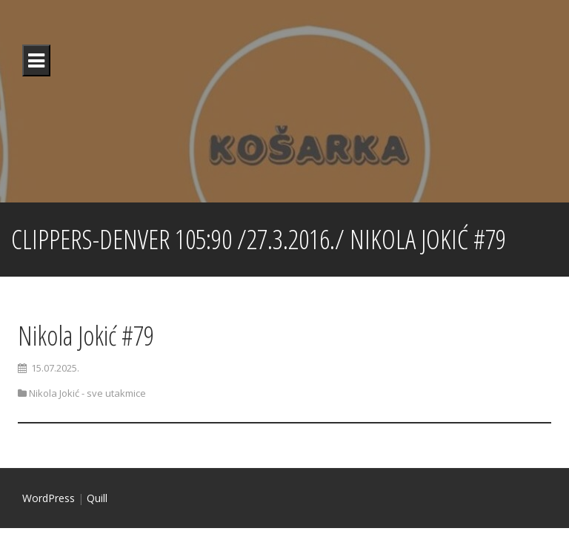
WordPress (48, 498)
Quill (97, 498)
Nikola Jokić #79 (86, 335)
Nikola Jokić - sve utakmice (87, 393)
